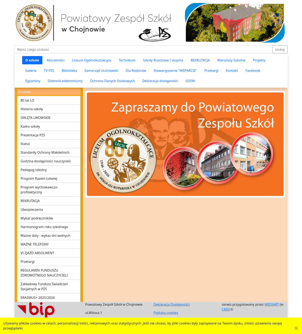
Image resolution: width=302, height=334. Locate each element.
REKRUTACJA (200, 60)
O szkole (32, 60)
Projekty (259, 60)
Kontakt (232, 70)
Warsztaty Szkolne (231, 60)
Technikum (127, 60)
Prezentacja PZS (33, 135)
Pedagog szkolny (34, 170)
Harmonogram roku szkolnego (44, 227)
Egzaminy (32, 81)
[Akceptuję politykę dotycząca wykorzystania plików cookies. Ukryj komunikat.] (296, 328)
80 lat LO (27, 100)
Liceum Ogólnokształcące (91, 60)
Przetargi (211, 70)
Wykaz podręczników (37, 218)
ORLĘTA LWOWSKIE (36, 117)
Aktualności (55, 60)
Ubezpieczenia (32, 209)
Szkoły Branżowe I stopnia (163, 60)
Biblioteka (69, 70)
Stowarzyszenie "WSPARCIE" (175, 70)
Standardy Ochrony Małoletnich (45, 152)
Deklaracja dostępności (160, 81)
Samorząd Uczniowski (101, 70)
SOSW (190, 81)
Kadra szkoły (30, 126)
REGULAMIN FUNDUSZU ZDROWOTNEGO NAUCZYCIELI (44, 273)
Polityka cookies (166, 312)
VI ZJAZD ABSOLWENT (37, 253)
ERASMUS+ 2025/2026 (38, 297)
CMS (225, 309)
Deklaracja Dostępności (172, 304)
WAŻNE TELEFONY (35, 244)
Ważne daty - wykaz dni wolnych (45, 235)
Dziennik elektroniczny (65, 81)
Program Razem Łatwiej (39, 178)
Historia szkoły (32, 109)
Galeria (31, 70)
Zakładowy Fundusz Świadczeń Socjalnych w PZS (44, 286)
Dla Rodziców (135, 70)
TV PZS (49, 70)
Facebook (252, 70)
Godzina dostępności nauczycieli (46, 161)
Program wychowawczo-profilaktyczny (39, 189)
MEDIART (271, 304)
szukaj (280, 49)
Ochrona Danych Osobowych (112, 81)
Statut (25, 143)
